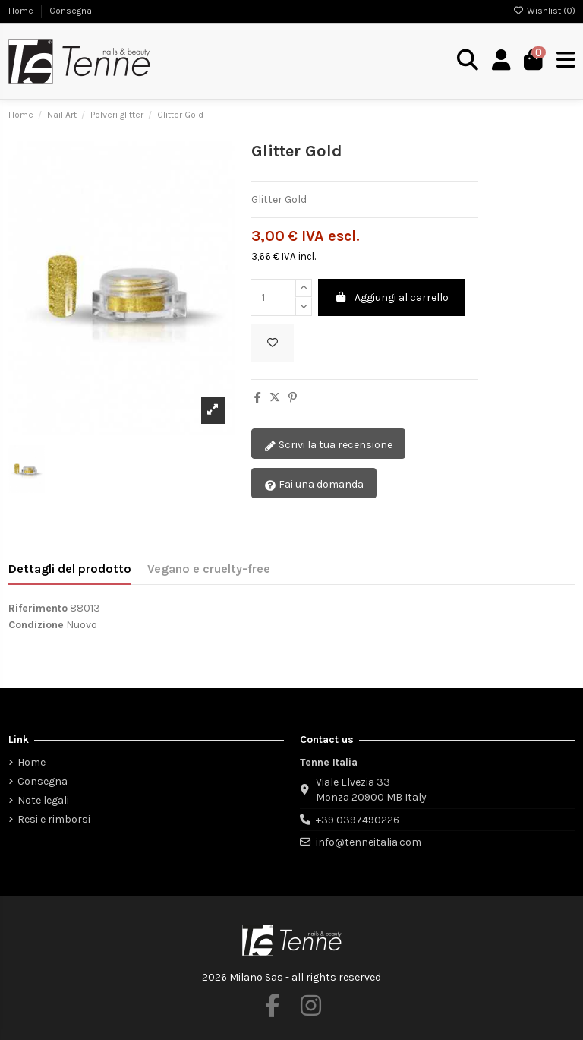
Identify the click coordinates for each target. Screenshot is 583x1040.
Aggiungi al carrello (391, 297)
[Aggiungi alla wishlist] (272, 343)
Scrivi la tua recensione (328, 445)
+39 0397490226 (357, 820)
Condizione (36, 624)
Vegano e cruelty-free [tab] (208, 568)
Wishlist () (544, 10)
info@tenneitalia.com (368, 842)
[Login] (501, 61)
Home (22, 10)
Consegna (70, 10)
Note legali (43, 800)
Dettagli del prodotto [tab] (69, 568)
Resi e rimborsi (53, 819)
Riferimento (38, 608)
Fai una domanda (314, 485)
